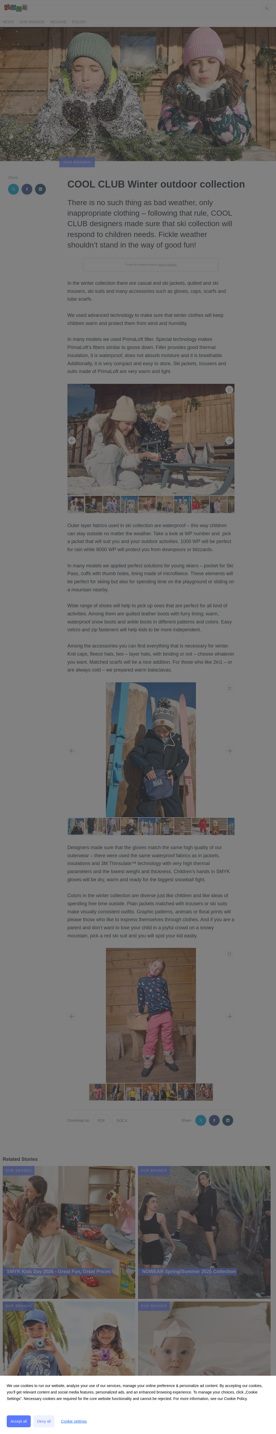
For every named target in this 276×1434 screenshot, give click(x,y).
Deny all (44, 1421)
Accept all (19, 1421)
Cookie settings (74, 1421)
